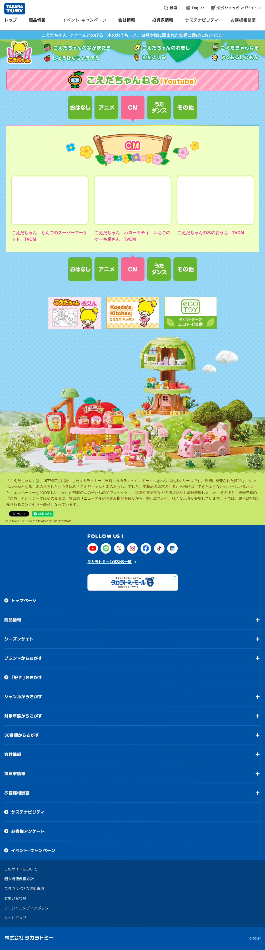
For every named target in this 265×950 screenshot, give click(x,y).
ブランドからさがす (23, 658)
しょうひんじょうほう (71, 58)
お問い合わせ (15, 898)
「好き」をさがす (26, 677)
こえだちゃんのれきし (161, 47)
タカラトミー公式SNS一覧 (109, 561)
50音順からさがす (21, 735)
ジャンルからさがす (23, 697)
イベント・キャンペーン (33, 850)
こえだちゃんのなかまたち (77, 47)
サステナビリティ (28, 812)
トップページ (23, 600)
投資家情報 (14, 773)
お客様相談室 (16, 793)
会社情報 (12, 754)
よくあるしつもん (235, 58)
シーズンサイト (19, 639)
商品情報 (12, 620)
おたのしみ (150, 58)
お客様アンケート (28, 831)
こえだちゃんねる (235, 47)
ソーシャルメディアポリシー (28, 907)
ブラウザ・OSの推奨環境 (24, 888)
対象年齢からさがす (23, 716)
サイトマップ (15, 917)
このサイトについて (20, 869)
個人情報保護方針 (19, 878)
